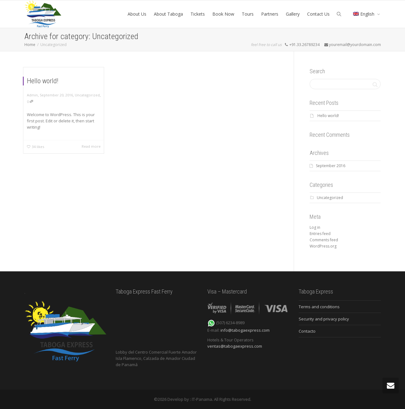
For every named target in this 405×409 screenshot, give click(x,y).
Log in (315, 227)
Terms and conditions (319, 306)
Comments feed (324, 240)
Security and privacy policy (324, 319)
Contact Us (318, 14)
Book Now (223, 14)
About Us (137, 14)
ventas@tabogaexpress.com (234, 346)
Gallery (293, 14)
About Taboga (168, 14)
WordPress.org (323, 246)
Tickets (197, 14)
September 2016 (330, 165)
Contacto (307, 331)
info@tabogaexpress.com (245, 330)
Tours (248, 14)
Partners (269, 14)
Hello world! (42, 81)
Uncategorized (87, 95)
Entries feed (320, 233)
